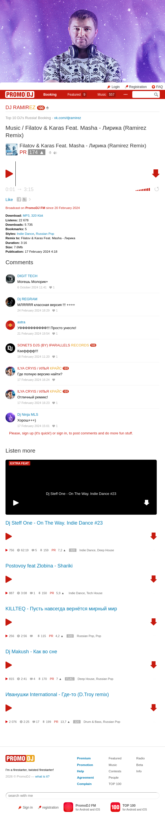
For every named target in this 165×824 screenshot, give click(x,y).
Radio (140, 758)
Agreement (85, 777)
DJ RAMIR (20, 107)
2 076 (13, 721)
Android (84, 809)
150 (44, 593)
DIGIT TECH (27, 276)
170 (44, 678)
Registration (138, 87)
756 (11, 550)
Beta (139, 765)
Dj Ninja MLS (27, 414)
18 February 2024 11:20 (33, 356)
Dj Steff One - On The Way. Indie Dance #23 (81, 494)
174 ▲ (36, 152)
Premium (84, 758)
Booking (50, 95)
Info (139, 771)
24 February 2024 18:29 (33, 310)
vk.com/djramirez (67, 118)
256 (11, 636)
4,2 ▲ (60, 636)
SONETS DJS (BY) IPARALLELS (53, 345)
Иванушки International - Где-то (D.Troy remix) (57, 694)
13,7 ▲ (65, 721)
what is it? (42, 776)
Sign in (28, 807)
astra (21, 322)
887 (11, 593)
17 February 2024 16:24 (33, 379)
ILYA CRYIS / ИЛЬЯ (39, 368)
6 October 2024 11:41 (31, 287)
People (114, 777)
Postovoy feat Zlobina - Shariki (39, 566)
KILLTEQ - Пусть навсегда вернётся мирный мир (61, 608)
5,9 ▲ (60, 593)
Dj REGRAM (27, 299)
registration (50, 807)
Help (80, 771)
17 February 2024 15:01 (33, 426)
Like (9, 199)
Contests (115, 771)
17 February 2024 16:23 (33, 402)
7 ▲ (59, 678)
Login (116, 87)
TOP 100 (115, 784)
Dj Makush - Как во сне (31, 651)
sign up (28, 433)
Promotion (85, 765)
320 (72, 550)
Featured (77, 94)
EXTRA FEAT (19, 463)
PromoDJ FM (35, 208)
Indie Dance (25, 233)
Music (107, 94)
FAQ (159, 87)
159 (45, 550)
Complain (84, 784)
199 (48, 721)
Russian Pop (45, 233)
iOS (97, 809)
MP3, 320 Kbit (33, 215)
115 (43, 636)
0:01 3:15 (20, 189)
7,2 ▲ (62, 550)
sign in (62, 433)
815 (11, 678)
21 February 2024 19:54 (33, 333)
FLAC (69, 679)
